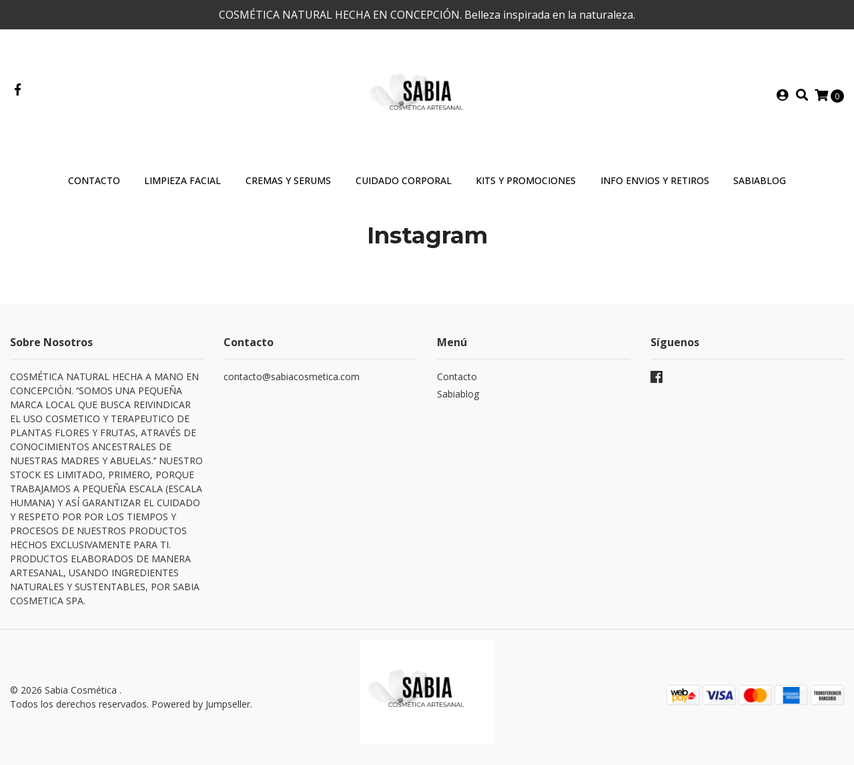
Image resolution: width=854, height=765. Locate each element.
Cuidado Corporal (404, 180)
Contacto (94, 180)
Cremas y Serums (288, 180)
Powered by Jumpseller (200, 704)
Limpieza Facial (182, 180)
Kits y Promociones (526, 180)
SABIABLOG (759, 180)
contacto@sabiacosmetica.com (292, 376)
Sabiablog (458, 394)
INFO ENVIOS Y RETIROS (654, 180)
